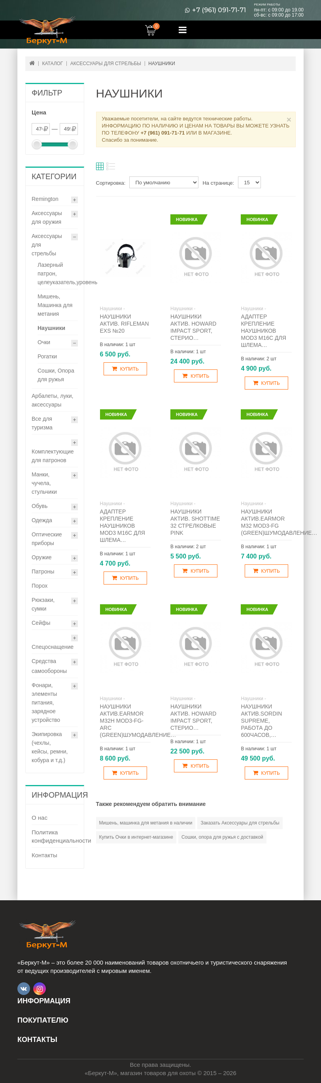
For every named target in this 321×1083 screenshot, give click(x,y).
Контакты (44, 855)
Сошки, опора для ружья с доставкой (222, 837)
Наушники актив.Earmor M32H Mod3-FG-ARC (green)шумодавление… (138, 720)
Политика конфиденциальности (55, 836)
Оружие (42, 557)
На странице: (218, 183)
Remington (45, 199)
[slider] (37, 144)
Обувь (39, 506)
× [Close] (289, 119)
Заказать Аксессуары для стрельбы (239, 823)
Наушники (51, 328)
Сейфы (41, 623)
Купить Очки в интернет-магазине (136, 837)
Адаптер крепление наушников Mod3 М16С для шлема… (263, 330)
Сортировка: (111, 183)
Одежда (42, 520)
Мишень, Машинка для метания (55, 305)
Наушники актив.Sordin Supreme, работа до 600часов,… (261, 720)
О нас (39, 817)
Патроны (43, 571)
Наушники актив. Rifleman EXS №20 (124, 323)
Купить (125, 369)
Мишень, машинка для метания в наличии (146, 823)
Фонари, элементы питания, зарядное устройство (46, 702)
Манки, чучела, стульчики (44, 483)
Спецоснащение (53, 647)
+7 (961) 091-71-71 (219, 10)
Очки (44, 342)
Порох (39, 586)
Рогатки (47, 356)
